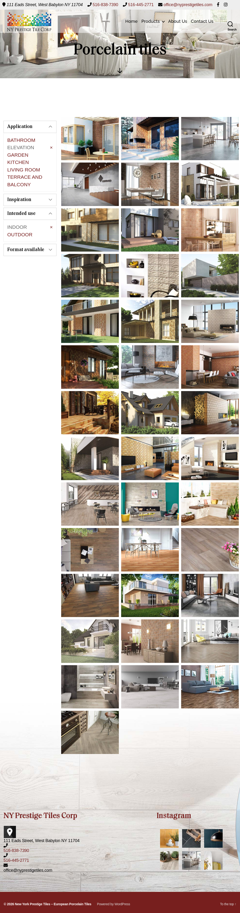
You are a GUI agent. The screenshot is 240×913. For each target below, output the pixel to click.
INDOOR (17, 219)
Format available (25, 239)
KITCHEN (18, 162)
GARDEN (17, 155)
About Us (177, 21)
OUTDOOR (19, 226)
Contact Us (202, 21)
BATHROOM (21, 140)
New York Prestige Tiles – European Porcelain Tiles (53, 904)
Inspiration (19, 192)
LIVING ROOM (23, 169)
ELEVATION (20, 147)
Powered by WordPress (113, 904)
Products (150, 21)
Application (20, 126)
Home (131, 21)
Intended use (21, 206)
